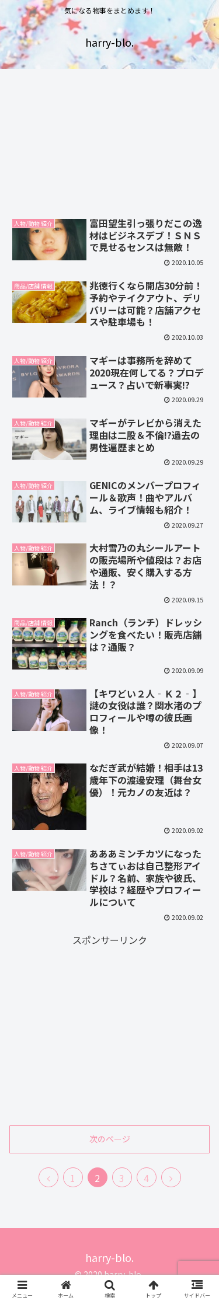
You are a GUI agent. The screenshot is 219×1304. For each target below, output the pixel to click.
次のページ (109, 1139)
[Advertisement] (109, 142)
